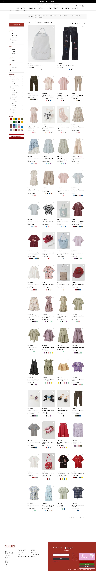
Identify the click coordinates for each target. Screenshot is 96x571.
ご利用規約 (33, 550)
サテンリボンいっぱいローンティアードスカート (63, 159)
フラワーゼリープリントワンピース (63, 316)
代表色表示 (47, 22)
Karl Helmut (14, 37)
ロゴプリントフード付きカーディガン (34, 285)
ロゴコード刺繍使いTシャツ (78, 473)
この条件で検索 (16, 24)
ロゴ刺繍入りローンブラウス (78, 316)
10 (75, 23)
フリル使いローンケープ (62, 379)
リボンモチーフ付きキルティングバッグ (63, 253)
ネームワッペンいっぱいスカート (63, 442)
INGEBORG (14, 40)
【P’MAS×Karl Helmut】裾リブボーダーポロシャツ (48, 96)
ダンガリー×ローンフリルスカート (34, 159)
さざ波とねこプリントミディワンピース (34, 127)
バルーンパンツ (45, 190)
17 (81, 23)
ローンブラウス (60, 505)
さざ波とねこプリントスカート (78, 127)
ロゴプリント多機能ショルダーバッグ (63, 285)
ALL (12, 33)
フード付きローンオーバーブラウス (48, 348)
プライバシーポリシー (35, 552)
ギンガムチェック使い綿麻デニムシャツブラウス (78, 222)
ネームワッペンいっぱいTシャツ (34, 442)
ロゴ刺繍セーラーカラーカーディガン (63, 190)
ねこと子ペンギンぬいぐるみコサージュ (48, 127)
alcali (13, 42)
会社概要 (32, 556)
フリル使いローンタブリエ (48, 379)
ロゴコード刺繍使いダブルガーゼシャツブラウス (63, 474)
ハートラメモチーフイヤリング (63, 411)
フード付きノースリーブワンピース (78, 159)
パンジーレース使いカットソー (78, 253)
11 (77, 23)
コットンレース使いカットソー (48, 222)
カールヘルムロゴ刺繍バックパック (36, 65)
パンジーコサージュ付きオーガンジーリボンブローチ (34, 411)
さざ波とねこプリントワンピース (34, 190)
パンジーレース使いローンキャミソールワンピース (34, 379)
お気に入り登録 (53, 27)
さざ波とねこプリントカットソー (78, 190)
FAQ (19, 554)
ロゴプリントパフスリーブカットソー (34, 222)
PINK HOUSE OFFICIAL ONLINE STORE (48, 4)
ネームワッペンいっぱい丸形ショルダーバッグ (48, 474)
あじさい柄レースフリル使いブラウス (78, 505)
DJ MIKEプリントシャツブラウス (48, 285)
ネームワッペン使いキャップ (78, 285)
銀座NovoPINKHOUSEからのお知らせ (48, 1)
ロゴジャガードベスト (77, 442)
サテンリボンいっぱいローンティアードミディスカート (48, 159)
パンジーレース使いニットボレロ (78, 379)
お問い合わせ (20, 552)
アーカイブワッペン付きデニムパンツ (65, 65)
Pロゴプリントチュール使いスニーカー (48, 253)
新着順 (29, 22)
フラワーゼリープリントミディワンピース (48, 316)
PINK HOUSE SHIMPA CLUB (23, 556)
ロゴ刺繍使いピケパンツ (33, 95)
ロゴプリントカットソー (33, 473)
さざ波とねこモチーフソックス (63, 127)
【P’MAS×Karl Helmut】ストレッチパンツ (78, 96)
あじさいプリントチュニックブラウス (34, 505)
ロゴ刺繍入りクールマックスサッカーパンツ (78, 411)
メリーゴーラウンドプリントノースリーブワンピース (48, 505)
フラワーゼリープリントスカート (34, 316)
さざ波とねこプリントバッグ (63, 222)
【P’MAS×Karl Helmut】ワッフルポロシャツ (63, 96)
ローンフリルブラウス (33, 347)
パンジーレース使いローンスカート (78, 348)
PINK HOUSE (14, 35)
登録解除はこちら (56, 561)
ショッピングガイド (21, 550)
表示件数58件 (39, 22)
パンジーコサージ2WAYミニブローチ (48, 411)
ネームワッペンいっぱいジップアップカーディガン (34, 253)
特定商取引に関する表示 (35, 554)
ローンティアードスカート (63, 347)
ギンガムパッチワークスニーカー (48, 442)
